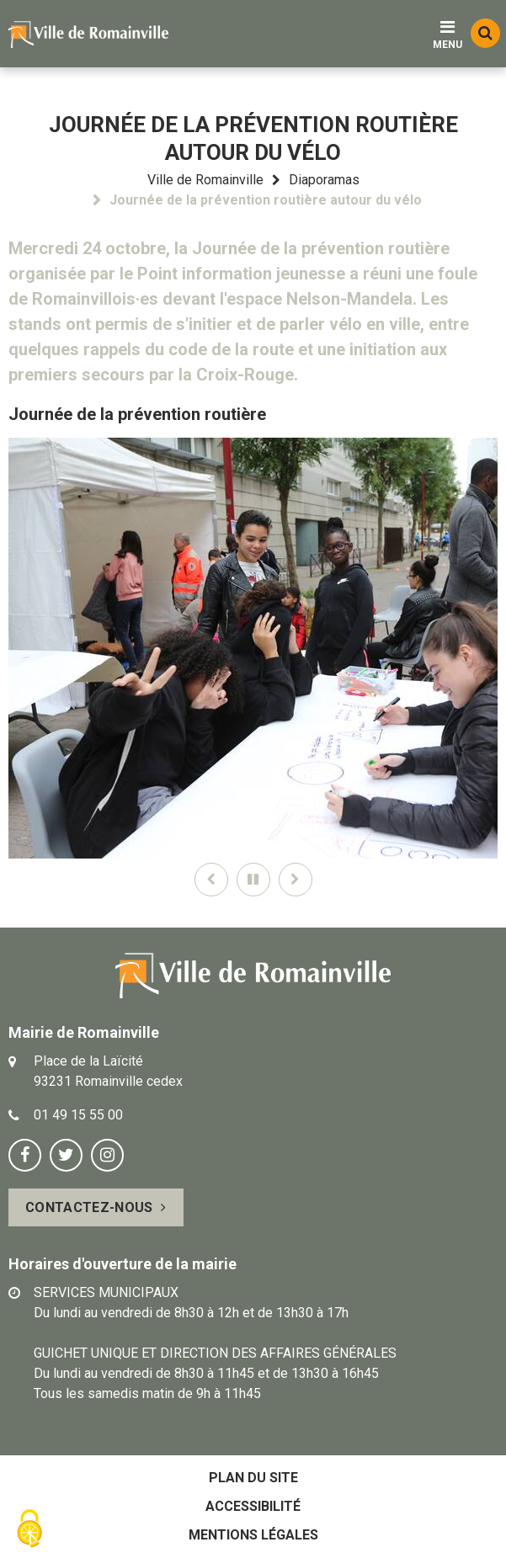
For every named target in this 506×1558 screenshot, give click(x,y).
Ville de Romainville (205, 180)
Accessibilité (253, 1506)
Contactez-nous (88, 1207)
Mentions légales (253, 1535)
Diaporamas (324, 180)
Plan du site (253, 1478)
